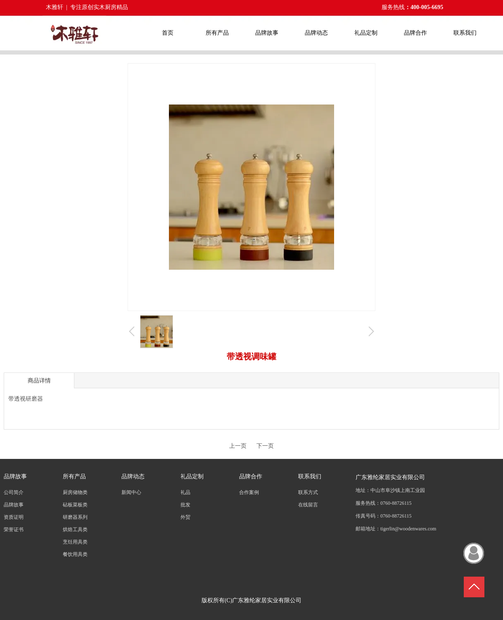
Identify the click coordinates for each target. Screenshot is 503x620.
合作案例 (249, 492)
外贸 (185, 517)
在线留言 (308, 505)
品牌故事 (15, 476)
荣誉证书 (14, 529)
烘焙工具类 (75, 529)
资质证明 (14, 517)
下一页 (265, 446)
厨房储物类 (75, 492)
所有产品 (74, 476)
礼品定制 (192, 476)
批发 (185, 505)
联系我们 (309, 476)
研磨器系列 (75, 517)
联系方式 (308, 492)
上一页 (238, 446)
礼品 (185, 492)
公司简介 (14, 492)
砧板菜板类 (75, 505)
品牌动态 (133, 476)
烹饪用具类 (75, 542)
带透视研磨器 (25, 399)
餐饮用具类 (75, 554)
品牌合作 (250, 476)
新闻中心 (131, 492)
